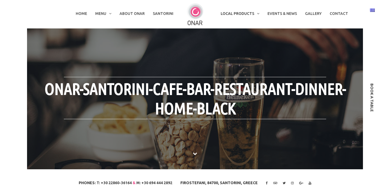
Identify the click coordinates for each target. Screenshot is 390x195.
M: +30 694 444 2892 (154, 183)
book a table (372, 97)
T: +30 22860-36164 (114, 183)
